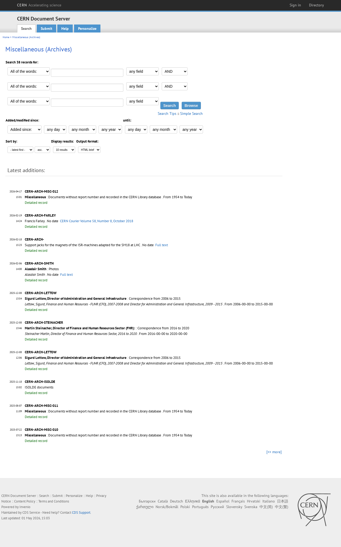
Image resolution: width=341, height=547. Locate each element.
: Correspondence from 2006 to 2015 (103, 298)
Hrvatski (253, 501)
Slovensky (234, 506)
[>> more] (274, 451)
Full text (161, 245)
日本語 (282, 501)
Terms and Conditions (53, 501)
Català (163, 501)
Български (147, 501)
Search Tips (167, 113)
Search (26, 28)
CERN (39, 5)
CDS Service (31, 512)
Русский (217, 506)
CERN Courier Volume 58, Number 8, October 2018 (96, 221)
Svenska (250, 506)
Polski (185, 506)
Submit (46, 28)
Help (65, 28)
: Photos (42, 269)
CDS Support (81, 512)
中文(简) (266, 506)
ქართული (144, 506)
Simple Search (191, 113)
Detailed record (36, 202)
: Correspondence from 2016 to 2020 (107, 328)
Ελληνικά (192, 501)
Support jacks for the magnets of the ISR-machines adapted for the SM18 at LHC (82, 245)
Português (200, 506)
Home (6, 37)
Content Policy (24, 501)
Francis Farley (35, 221)
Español (222, 501)
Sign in (295, 5)
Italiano (268, 501)
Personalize (87, 28)
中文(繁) (281, 506)
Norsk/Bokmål (167, 506)
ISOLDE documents (39, 387)
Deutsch (176, 501)
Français (238, 501)
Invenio (24, 507)
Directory (316, 5)
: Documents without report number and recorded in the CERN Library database (93, 197)
